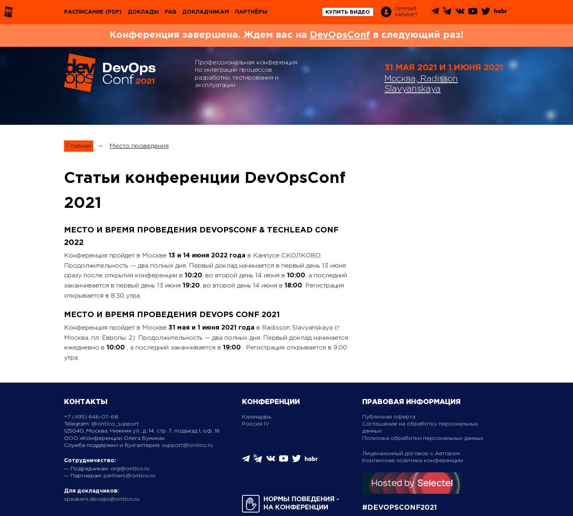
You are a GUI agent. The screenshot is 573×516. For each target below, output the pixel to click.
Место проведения (139, 146)
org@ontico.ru (129, 468)
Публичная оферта (388, 417)
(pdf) (113, 12)
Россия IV (255, 424)
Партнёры (251, 12)
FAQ (170, 12)
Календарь (256, 417)
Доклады (143, 12)
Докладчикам (205, 12)
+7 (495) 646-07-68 (91, 417)
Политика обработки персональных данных (423, 438)
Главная (78, 146)
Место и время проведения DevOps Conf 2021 (172, 314)
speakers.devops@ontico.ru (101, 499)
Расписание (83, 12)
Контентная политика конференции (412, 460)
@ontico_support (115, 424)
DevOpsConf (340, 35)
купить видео (348, 12)
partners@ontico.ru (129, 475)
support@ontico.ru (187, 445)
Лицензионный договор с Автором (411, 453)
